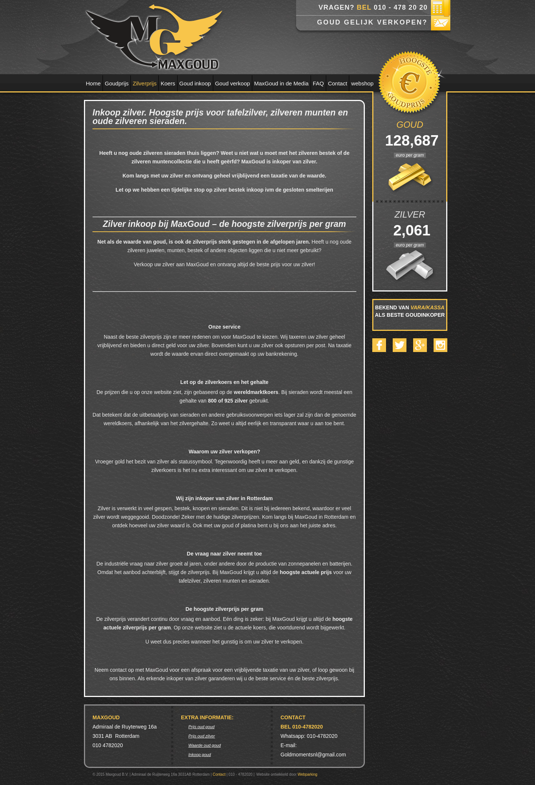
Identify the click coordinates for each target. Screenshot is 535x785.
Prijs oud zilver (201, 736)
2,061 (409, 230)
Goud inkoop (195, 83)
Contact (337, 83)
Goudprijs (117, 83)
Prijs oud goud (201, 726)
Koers (167, 83)
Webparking (307, 774)
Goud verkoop (232, 83)
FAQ (318, 83)
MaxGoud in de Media (281, 83)
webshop (362, 83)
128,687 (410, 140)
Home (93, 83)
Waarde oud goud (204, 745)
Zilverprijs (144, 83)
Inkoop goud (199, 754)
